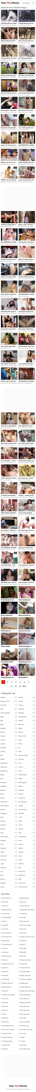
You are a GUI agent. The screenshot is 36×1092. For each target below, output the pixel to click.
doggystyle (22, 42)
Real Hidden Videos (8, 1025)
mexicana (27, 724)
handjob (9, 840)
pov (32, 77)
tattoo (27, 825)
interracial (9, 855)
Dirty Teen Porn (25, 1014)
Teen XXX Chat (6, 909)
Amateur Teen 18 (7, 983)
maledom (27, 709)
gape (9, 817)
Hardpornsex (24, 983)
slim (31, 445)
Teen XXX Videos (25, 1049)
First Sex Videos (25, 1022)
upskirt (27, 848)
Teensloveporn (24, 898)
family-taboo (9, 805)
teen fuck (5, 971)
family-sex (9, 801)
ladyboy (10, 226)
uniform (27, 844)
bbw (9, 720)
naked (27, 728)
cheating (9, 747)
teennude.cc (6, 940)
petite (15, 365)
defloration (9, 767)
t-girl (27, 817)
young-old (27, 883)
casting (9, 743)
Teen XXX (5, 902)
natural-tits (27, 736)
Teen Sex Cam (24, 1025)
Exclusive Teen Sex (8, 964)
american (9, 705)
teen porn (5, 906)
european (9, 782)
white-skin (27, 875)
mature (27, 720)
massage (27, 712)
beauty (9, 732)
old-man (27, 759)
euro (9, 778)
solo (24, 480)
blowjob (4, 95)
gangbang (9, 813)
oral (7, 462)
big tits (4, 25)
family (9, 797)
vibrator (27, 852)
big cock (27, 77)
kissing (9, 879)
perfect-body (27, 774)
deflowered (9, 770)
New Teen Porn (7, 933)
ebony (9, 774)
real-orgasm (27, 782)
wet (27, 867)
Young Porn (23, 913)
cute (10, 129)
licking (27, 701)
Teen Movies (10, 3)
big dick (9, 25)
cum (27, 60)
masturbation (27, 716)
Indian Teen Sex (25, 906)
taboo (27, 821)
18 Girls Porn (6, 1045)
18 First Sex (5, 913)
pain (27, 763)
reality (31, 226)
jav (9, 871)
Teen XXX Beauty (25, 995)
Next (24, 686)
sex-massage (27, 801)
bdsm (9, 724)
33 (20, 686)
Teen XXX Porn (6, 987)
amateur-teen (9, 701)
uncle (27, 840)
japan (9, 863)
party (27, 770)
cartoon (9, 739)
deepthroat (9, 763)
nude (27, 739)
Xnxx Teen (23, 948)
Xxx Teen (5, 1049)
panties (33, 497)
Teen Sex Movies (7, 1037)
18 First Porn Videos (8, 1029)
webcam (27, 863)
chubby (9, 751)
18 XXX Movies (6, 917)
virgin (27, 855)
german (9, 821)
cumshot (21, 60)
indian (9, 852)
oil (27, 747)
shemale (4, 226)
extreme (9, 790)
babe (3, 77)
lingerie (27, 705)
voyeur (27, 859)
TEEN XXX (23, 952)
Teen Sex (5, 960)
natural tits (22, 25)
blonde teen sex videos (27, 991)
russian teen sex (25, 975)
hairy (28, 42)
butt (24, 129)
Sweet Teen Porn (25, 987)
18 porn (22, 944)
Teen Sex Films (24, 1006)
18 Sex (4, 1014)
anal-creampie (9, 712)
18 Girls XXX (5, 979)
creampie (10, 95)
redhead (27, 790)
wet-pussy (27, 871)
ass (16, 95)
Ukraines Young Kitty (8, 995)
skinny (14, 532)
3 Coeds (22, 1041)
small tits (10, 428)
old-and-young (27, 755)
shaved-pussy (27, 809)
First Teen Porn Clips (26, 1029)
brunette (11, 42)
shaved (31, 164)
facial (9, 794)
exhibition (9, 786)
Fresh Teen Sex (6, 936)
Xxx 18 (4, 921)
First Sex (4, 948)
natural (15, 129)
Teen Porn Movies (25, 925)
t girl (15, 25)
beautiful (9, 728)
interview (9, 859)
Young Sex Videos (25, 960)
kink (9, 875)
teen (28, 129)
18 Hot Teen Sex (7, 944)
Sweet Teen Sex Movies (27, 909)
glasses (9, 828)
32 (16, 686)
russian (27, 794)
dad (9, 755)
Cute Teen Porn (25, 1010)
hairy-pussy (9, 836)
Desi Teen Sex (24, 921)
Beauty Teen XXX (25, 1002)
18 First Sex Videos (26, 979)
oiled (27, 751)
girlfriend (9, 825)
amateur (14, 244)
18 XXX (22, 1037)
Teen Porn (5, 952)
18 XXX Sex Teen (7, 1041)
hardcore (4, 42)
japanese (4, 129)
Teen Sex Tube (6, 956)
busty (21, 112)
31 (11, 686)
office (27, 743)
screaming (27, 797)
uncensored (27, 836)
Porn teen (5, 929)
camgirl (9, 736)
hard (9, 844)
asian (31, 60)
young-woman (27, 886)
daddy (9, 759)
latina (9, 886)
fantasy (9, 809)
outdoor (29, 25)
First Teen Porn (6, 898)
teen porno (5, 1022)
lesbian (27, 697)
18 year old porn (25, 967)
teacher (27, 828)
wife (27, 879)
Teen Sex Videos (25, 971)
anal (31, 182)
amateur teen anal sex (27, 936)
